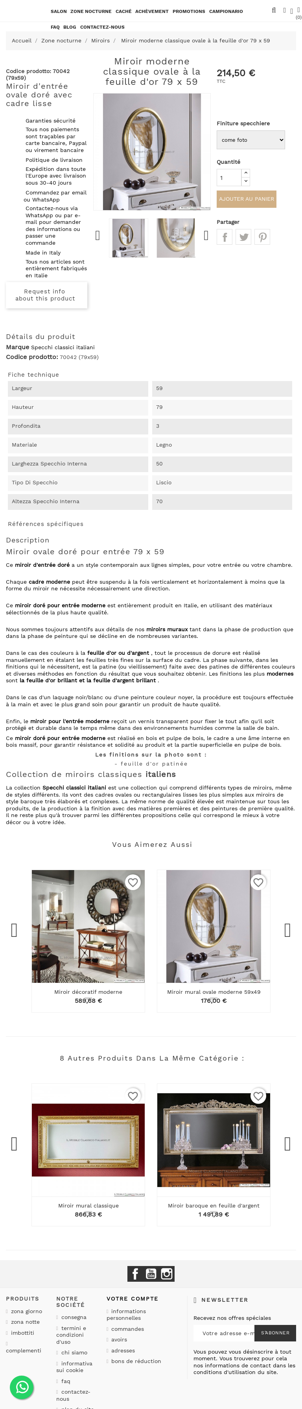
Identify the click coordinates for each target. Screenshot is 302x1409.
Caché (124, 11)
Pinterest (262, 238)
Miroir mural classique (88, 1205)
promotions (189, 11)
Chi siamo (73, 1352)
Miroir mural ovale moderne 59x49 (214, 992)
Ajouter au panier (246, 200)
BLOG (69, 27)
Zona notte (24, 1322)
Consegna (73, 1317)
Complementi (23, 1350)
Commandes (126, 1329)
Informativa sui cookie (74, 1367)
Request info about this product (45, 295)
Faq (55, 27)
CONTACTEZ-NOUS (102, 27)
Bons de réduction (135, 1361)
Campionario (226, 11)
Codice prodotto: (32, 357)
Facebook (135, 1274)
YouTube (151, 1274)
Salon (59, 11)
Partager (224, 238)
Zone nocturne (91, 11)
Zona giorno (25, 1311)
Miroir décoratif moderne (88, 992)
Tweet (243, 238)
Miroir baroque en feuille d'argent (214, 1205)
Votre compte (132, 1298)
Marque (17, 347)
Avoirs (118, 1339)
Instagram (167, 1274)
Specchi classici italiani (63, 347)
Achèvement (152, 11)
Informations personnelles (126, 1314)
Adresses (122, 1350)
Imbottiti (21, 1333)
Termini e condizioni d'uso (71, 1335)
